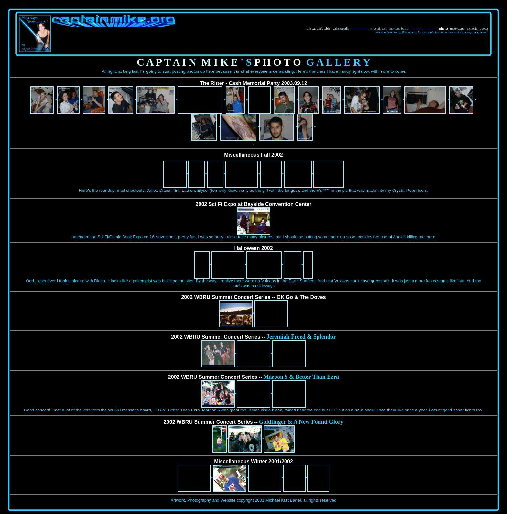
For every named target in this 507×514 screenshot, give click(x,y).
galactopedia (341, 28)
